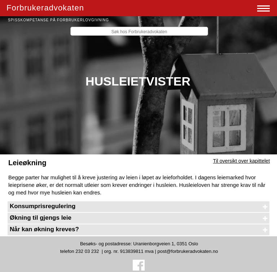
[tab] (138, 206)
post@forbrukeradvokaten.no (188, 251)
